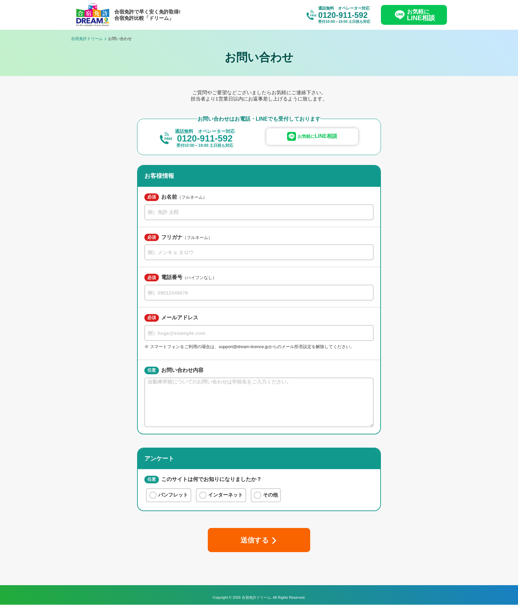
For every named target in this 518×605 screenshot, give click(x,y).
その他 (266, 495)
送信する (254, 540)
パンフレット (168, 495)
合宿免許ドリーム (87, 38)
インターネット (221, 495)
